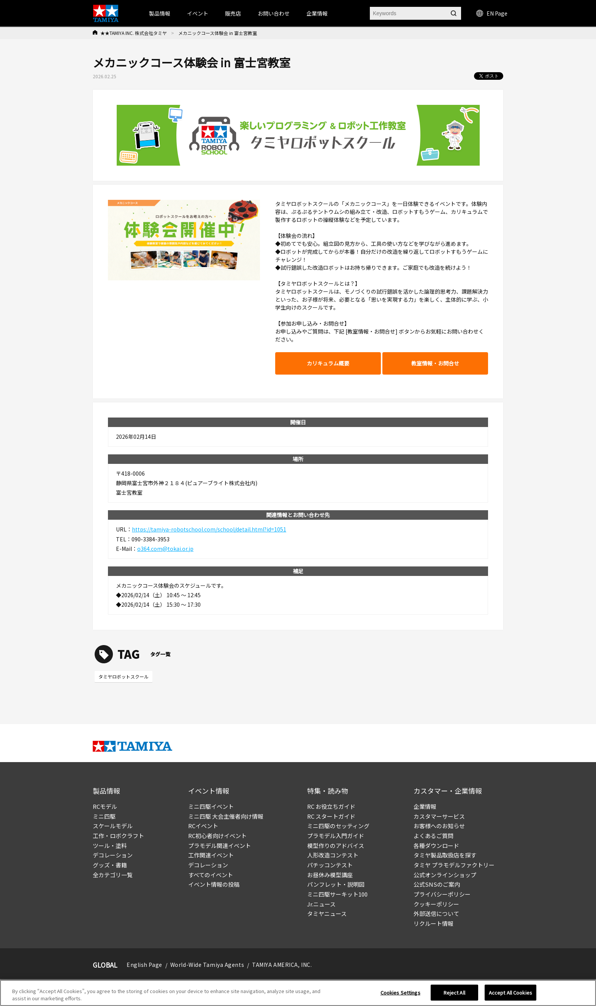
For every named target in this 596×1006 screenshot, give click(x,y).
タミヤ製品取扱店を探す (445, 855)
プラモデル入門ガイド (335, 836)
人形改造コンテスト (332, 855)
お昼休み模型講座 (330, 875)
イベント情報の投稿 (213, 884)
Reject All (454, 992)
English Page (144, 964)
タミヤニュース (327, 913)
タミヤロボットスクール (123, 676)
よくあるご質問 (433, 836)
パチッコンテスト (330, 865)
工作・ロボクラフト (118, 836)
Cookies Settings (400, 992)
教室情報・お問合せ (435, 363)
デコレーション (113, 855)
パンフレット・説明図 (336, 884)
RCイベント (203, 826)
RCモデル (105, 806)
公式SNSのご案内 (437, 884)
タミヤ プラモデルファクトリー (454, 865)
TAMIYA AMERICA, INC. (282, 964)
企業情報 (425, 806)
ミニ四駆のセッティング (338, 826)
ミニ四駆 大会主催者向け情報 (225, 816)
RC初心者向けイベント (217, 836)
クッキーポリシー (436, 904)
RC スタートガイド (331, 816)
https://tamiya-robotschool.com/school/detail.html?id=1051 (209, 529)
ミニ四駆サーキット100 (337, 894)
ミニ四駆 (104, 816)
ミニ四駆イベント (211, 806)
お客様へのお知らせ (439, 826)
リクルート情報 (433, 923)
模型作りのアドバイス (335, 845)
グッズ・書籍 (110, 865)
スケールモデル (113, 826)
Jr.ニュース (321, 904)
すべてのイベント (210, 875)
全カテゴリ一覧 (113, 875)
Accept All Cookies (510, 992)
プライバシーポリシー (442, 894)
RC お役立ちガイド (331, 806)
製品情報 (159, 13)
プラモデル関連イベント (219, 845)
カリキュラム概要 (328, 363)
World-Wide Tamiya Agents (207, 964)
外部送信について (436, 913)
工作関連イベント (211, 855)
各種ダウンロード (436, 845)
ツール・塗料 (110, 845)
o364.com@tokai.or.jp (165, 548)
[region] (298, 993)
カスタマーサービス (439, 816)
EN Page (491, 13)
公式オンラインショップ (445, 875)
